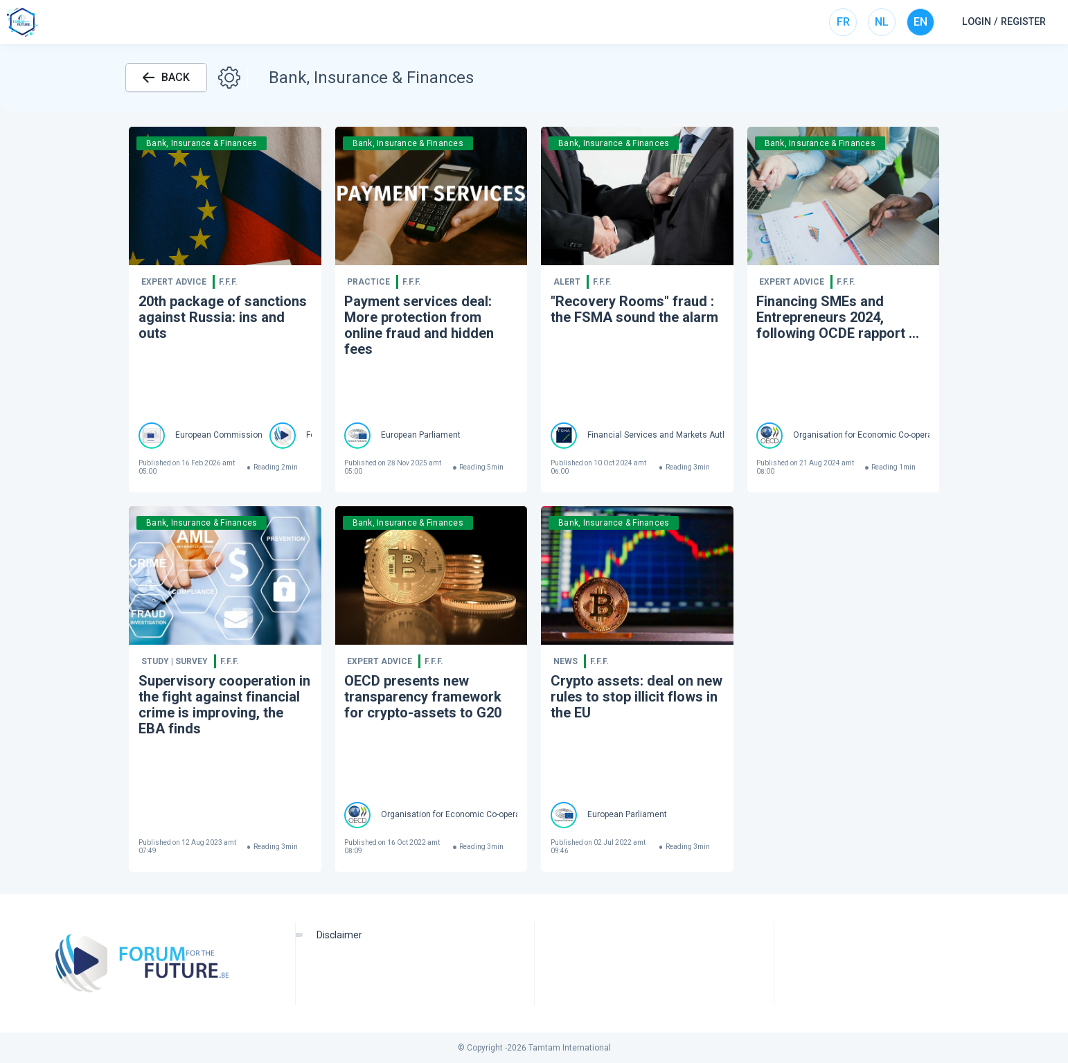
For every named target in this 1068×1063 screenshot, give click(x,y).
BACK (166, 77)
